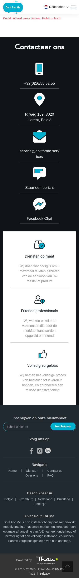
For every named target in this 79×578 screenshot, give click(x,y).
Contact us (54, 470)
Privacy (45, 573)
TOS (32, 573)
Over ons (36, 475)
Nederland (47, 499)
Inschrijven (63, 426)
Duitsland (66, 499)
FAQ (50, 475)
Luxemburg (28, 499)
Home (17, 470)
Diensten (36, 470)
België (11, 499)
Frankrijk (40, 504)
